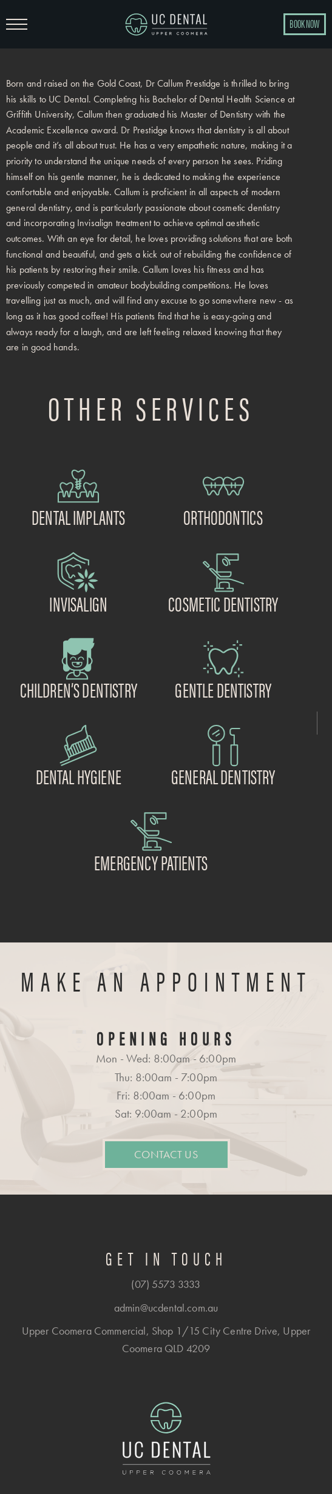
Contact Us (166, 1154)
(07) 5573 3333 (165, 1284)
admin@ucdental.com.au (166, 1308)
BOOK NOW (304, 23)
